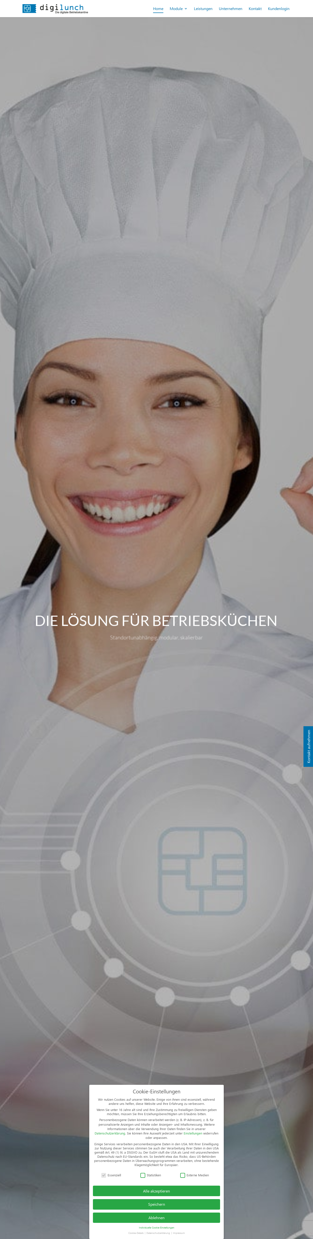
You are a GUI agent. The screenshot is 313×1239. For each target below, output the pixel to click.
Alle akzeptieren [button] (156, 1190)
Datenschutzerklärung (110, 1133)
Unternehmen (230, 9)
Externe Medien (194, 1175)
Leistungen (203, 9)
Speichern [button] (156, 1204)
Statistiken (150, 1175)
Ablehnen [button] (156, 1217)
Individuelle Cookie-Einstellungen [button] (156, 1227)
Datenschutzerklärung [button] (158, 1232)
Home (158, 9)
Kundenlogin (279, 9)
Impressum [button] (179, 1232)
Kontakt (255, 9)
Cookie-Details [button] (136, 1232)
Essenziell (111, 1175)
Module (176, 9)
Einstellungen (193, 1133)
